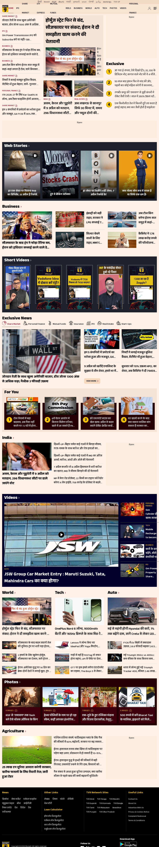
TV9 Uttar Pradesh (107, 812)
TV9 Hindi (90, 799)
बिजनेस (5, 799)
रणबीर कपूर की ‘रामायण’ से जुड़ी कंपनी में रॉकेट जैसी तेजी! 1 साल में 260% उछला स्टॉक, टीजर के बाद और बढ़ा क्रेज (136, 95)
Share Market (8, 76)
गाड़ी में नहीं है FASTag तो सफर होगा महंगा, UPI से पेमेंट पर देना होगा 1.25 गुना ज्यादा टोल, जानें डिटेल (86, 657)
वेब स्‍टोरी (48, 803)
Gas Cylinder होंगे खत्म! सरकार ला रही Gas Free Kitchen (152, 514)
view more (91, 381)
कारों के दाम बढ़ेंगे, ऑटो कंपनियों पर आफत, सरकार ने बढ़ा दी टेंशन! (152, 553)
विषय (54, 799)
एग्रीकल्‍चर (6, 812)
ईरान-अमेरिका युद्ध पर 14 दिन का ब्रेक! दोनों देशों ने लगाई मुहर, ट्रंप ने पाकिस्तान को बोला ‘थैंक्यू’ (34, 669)
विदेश (22, 808)
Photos (113, 8)
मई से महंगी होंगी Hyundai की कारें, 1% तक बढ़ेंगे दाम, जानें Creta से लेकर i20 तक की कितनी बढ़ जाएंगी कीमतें (131, 632)
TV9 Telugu (102, 799)
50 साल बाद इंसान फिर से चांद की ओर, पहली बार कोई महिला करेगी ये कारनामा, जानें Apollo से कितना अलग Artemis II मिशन (133, 84)
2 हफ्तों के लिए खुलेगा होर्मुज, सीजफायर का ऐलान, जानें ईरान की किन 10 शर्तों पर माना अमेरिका (34, 657)
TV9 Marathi (114, 799)
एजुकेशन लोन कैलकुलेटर (54, 829)
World (88, 8)
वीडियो (70, 799)
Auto (97, 8)
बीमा (19, 803)
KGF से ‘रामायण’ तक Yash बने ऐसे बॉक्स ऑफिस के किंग (22, 717)
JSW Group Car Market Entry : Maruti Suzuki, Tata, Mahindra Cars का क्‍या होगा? (54, 578)
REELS (68, 8)
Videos (123, 8)
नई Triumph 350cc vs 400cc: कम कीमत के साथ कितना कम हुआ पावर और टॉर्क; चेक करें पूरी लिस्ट (139, 657)
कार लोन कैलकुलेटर (52, 825)
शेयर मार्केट (16, 799)
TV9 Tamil (90, 808)
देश (16, 808)
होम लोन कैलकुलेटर (52, 816)
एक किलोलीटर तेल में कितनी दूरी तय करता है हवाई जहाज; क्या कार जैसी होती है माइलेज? (136, 106)
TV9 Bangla (118, 803)
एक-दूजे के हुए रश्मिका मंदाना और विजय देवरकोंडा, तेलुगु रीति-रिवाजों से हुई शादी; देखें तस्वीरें (98, 717)
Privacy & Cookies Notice (138, 812)
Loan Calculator (53, 810)
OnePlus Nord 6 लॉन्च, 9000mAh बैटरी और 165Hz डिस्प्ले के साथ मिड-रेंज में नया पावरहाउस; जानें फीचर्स (79, 632)
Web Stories (15, 146)
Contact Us (132, 799)
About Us (132, 803)
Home (10, 8)
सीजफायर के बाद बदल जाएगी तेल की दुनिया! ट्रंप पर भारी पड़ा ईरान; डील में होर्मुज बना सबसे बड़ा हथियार (34, 644)
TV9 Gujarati (91, 803)
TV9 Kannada (105, 803)
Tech (104, 8)
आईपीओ (28, 803)
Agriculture (13, 731)
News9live (117, 808)
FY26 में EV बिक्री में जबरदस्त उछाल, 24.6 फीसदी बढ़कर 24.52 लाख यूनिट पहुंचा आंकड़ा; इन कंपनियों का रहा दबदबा (139, 644)
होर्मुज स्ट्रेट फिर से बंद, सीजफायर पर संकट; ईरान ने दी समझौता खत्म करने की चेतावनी (26, 632)
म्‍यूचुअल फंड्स (8, 803)
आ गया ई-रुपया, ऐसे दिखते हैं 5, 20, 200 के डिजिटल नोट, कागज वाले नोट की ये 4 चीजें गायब (135, 73)
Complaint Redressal (137, 816)
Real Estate (79, 99)
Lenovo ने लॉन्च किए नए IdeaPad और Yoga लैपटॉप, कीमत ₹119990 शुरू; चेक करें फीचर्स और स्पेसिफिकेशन (85, 644)
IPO (17, 8)
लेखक (47, 799)
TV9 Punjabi (91, 812)
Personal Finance (10, 91)
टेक (29, 808)
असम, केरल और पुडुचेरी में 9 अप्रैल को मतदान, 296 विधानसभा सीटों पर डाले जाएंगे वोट (57, 108)
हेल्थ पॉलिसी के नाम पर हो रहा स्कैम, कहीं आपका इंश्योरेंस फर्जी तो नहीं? (60, 717)
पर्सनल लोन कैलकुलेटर (54, 821)
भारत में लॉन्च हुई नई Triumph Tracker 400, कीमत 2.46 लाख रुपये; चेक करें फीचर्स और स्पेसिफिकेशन (139, 669)
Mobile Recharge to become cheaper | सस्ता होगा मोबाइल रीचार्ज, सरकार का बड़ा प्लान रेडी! (152, 534)
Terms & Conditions (136, 820)
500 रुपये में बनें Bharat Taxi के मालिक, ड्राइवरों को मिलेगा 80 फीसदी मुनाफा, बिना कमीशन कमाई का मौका (136, 717)
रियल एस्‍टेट (7, 808)
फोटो (62, 799)
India (45, 99)
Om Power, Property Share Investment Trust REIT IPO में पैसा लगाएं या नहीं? (152, 573)
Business (78, 8)
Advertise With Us (136, 808)
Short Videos (16, 260)
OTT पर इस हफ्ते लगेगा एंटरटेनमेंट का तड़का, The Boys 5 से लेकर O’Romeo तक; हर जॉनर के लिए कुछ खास (87, 669)
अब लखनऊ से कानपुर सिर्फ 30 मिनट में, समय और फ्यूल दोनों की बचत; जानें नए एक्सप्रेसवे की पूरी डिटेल (88, 108)
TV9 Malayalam (103, 808)
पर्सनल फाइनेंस (29, 799)
